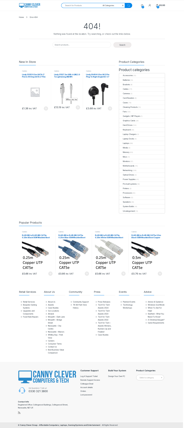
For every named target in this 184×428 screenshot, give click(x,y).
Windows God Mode (156, 305)
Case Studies (53, 308)
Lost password (86, 395)
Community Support (81, 302)
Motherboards (126, 166)
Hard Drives (125, 125)
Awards (51, 305)
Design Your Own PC (116, 376)
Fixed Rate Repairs (30, 317)
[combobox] (81, 5)
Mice (123, 157)
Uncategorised (127, 211)
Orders (83, 391)
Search (122, 45)
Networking (125, 170)
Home (21, 17)
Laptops (124, 143)
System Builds (126, 206)
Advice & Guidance (155, 302)
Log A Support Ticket (89, 376)
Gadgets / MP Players (129, 116)
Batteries (124, 80)
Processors (125, 193)
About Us (51, 302)
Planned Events (129, 302)
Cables (24, 71)
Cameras (124, 93)
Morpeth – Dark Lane (56, 317)
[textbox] (150, 377)
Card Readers (126, 98)
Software (124, 197)
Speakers (125, 202)
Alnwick (51, 314)
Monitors (124, 161)
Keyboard (125, 130)
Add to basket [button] (46, 108)
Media (123, 148)
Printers (124, 188)
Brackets (124, 84)
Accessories (126, 75)
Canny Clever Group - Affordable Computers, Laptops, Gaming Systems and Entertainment (60, 425)
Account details (86, 387)
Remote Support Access (90, 380)
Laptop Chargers (127, 134)
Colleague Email (86, 384)
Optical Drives (126, 175)
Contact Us (52, 347)
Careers (51, 341)
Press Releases (104, 302)
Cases (123, 103)
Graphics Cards (127, 121)
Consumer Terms (55, 344)
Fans (123, 112)
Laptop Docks (126, 139)
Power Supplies (127, 179)
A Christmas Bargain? (156, 320)
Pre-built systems (128, 184)
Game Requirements (156, 323)
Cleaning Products (128, 107)
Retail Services (29, 302)
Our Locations (53, 311)
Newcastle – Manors (56, 332)
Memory (124, 152)
